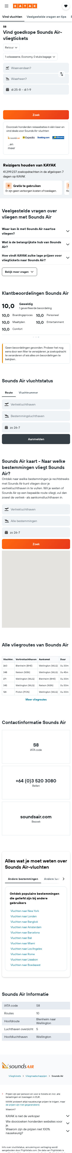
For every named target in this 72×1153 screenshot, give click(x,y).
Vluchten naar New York (25, 911)
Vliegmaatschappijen (36, 1075)
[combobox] (11, 47)
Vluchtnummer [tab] (28, 392)
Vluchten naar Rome (23, 954)
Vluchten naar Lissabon (24, 959)
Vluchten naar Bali (21, 938)
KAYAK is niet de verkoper (38, 1116)
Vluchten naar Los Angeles (26, 948)
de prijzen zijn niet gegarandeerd (22, 1104)
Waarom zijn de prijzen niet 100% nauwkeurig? (38, 1131)
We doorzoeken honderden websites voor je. (38, 1123)
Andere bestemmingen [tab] (23, 879)
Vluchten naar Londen (24, 916)
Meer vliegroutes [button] (36, 699)
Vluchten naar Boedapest (26, 965)
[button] (6, 6)
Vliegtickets (15, 1075)
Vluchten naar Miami (23, 943)
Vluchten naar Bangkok (24, 921)
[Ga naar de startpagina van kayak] (25, 6)
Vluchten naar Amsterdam (26, 927)
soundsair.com (36, 816)
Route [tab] (9, 392)
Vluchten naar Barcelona (25, 932)
